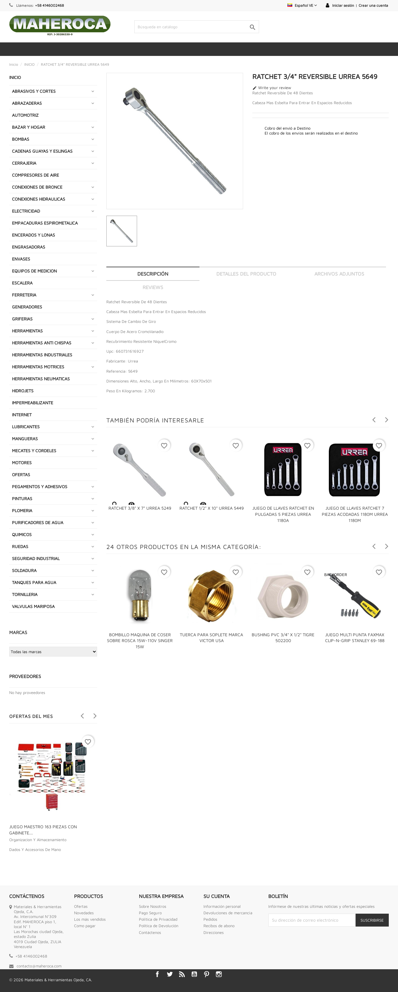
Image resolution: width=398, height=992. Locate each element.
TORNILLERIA (24, 594)
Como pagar (85, 925)
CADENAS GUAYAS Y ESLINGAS (42, 151)
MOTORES (22, 462)
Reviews (153, 287)
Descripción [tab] (152, 273)
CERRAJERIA (24, 163)
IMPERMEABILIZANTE (32, 402)
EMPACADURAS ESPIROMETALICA (45, 222)
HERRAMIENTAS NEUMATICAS (41, 378)
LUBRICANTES (26, 426)
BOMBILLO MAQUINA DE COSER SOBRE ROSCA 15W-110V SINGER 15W (140, 640)
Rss (182, 974)
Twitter (170, 974)
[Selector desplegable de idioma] (302, 5)
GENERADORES (27, 306)
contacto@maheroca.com (39, 965)
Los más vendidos (90, 919)
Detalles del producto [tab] (246, 273)
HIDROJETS (22, 390)
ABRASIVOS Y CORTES (34, 91)
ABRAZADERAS (27, 103)
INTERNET (22, 414)
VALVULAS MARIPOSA (33, 606)
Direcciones (213, 932)
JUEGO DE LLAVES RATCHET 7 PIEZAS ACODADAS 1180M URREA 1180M (355, 514)
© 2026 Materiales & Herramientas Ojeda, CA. (50, 979)
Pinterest (207, 974)
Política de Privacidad (158, 919)
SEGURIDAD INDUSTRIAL (36, 558)
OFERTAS (21, 474)
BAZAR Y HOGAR (28, 127)
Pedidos (210, 919)
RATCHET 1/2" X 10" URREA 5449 (211, 508)
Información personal (222, 906)
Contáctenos (150, 932)
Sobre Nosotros (152, 906)
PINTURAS (22, 498)
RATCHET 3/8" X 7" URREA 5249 (139, 508)
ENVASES (21, 258)
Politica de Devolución (158, 925)
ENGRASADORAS (28, 246)
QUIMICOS (22, 534)
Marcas (18, 632)
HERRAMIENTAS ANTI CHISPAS (41, 342)
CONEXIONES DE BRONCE (37, 187)
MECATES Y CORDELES (34, 450)
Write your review (271, 87)
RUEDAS (20, 546)
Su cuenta (216, 896)
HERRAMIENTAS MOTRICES (38, 366)
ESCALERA (22, 282)
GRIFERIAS (22, 318)
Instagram (219, 974)
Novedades (84, 912)
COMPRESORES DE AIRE (35, 175)
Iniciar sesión (343, 5)
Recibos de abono (218, 925)
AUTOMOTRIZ (25, 115)
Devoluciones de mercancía (227, 912)
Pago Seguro (150, 912)
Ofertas (81, 906)
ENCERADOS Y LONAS (33, 234)
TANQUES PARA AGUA (34, 582)
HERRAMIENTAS (27, 330)
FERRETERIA (24, 294)
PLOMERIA (22, 510)
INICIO (15, 77)
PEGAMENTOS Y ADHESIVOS (39, 486)
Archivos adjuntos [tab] (339, 273)
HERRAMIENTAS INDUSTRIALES (42, 354)
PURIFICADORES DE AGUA (37, 522)
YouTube (194, 974)
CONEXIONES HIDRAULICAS (38, 199)
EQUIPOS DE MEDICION (34, 270)
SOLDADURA (24, 570)
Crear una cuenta (373, 5)
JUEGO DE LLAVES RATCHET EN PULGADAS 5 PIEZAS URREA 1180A (283, 514)
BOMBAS (20, 139)
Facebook (157, 974)
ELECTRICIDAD (26, 211)
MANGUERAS (25, 438)
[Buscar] (196, 26)
